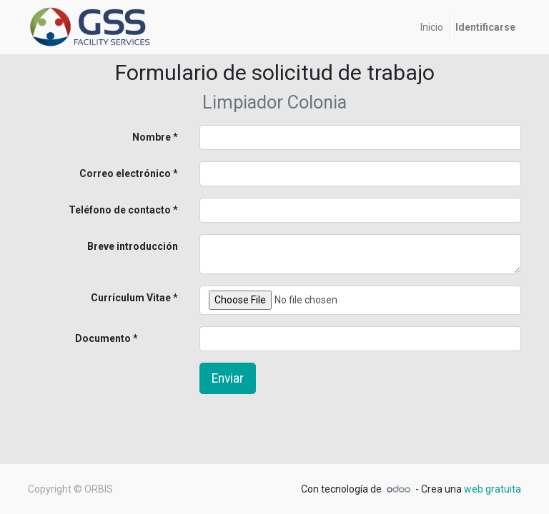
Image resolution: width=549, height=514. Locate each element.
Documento (79, 338)
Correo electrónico (125, 173)
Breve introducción (132, 246)
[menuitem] (432, 27)
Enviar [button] (228, 378)
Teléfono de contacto (120, 210)
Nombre (151, 137)
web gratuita (492, 489)
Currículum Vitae (131, 297)
